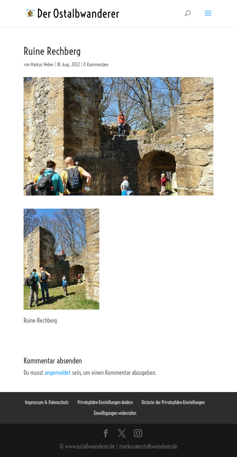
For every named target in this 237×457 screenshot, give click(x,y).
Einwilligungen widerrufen (115, 413)
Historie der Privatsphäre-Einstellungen (173, 402)
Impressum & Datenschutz (47, 402)
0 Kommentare (95, 65)
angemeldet (58, 373)
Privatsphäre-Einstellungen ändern (105, 402)
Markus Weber (42, 65)
